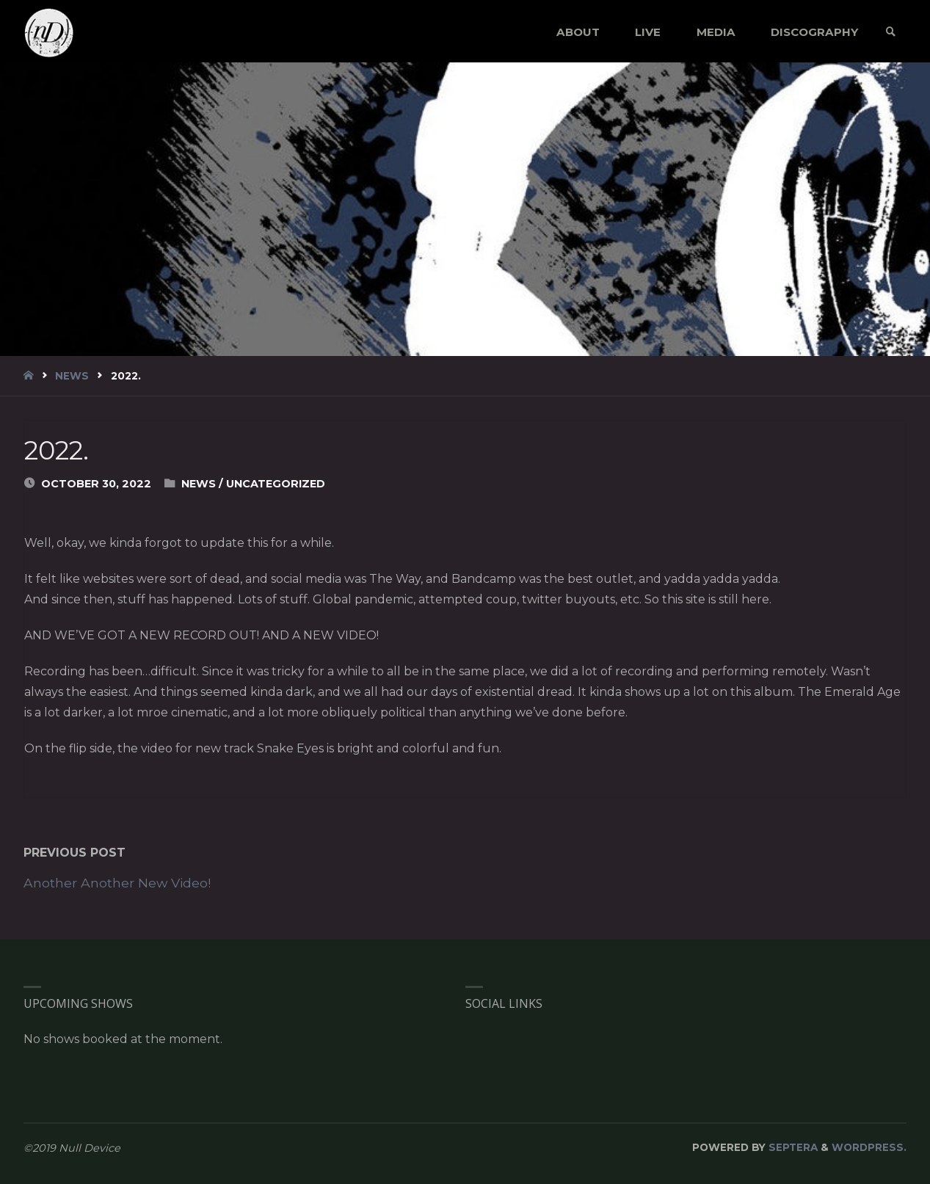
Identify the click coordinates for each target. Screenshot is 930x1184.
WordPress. (869, 1147)
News (72, 376)
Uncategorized (275, 483)
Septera (792, 1147)
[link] (890, 32)
